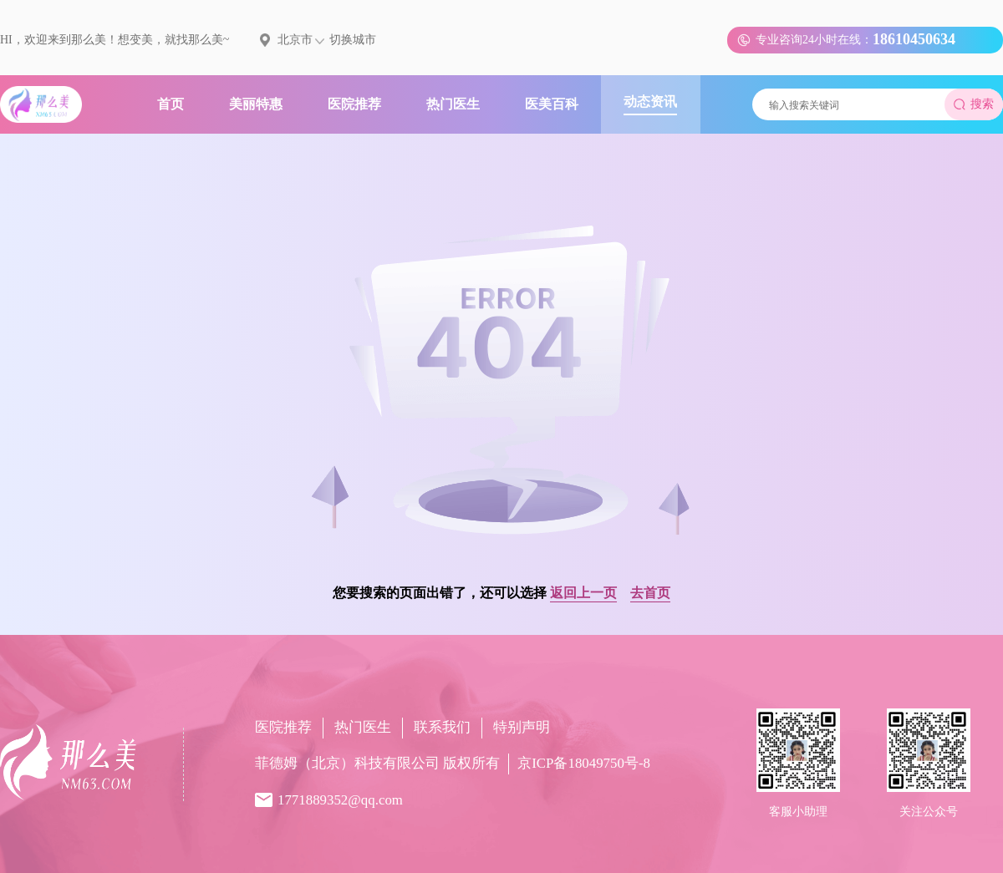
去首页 (650, 593)
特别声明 (521, 727)
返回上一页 (583, 593)
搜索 (974, 104)
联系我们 (442, 727)
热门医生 (362, 727)
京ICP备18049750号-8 (583, 763)
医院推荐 (283, 727)
